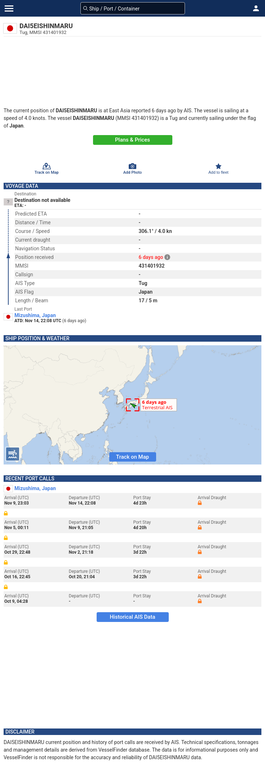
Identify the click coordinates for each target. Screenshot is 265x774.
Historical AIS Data (132, 617)
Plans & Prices (132, 140)
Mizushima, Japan (35, 315)
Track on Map (132, 457)
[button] (256, 8)
